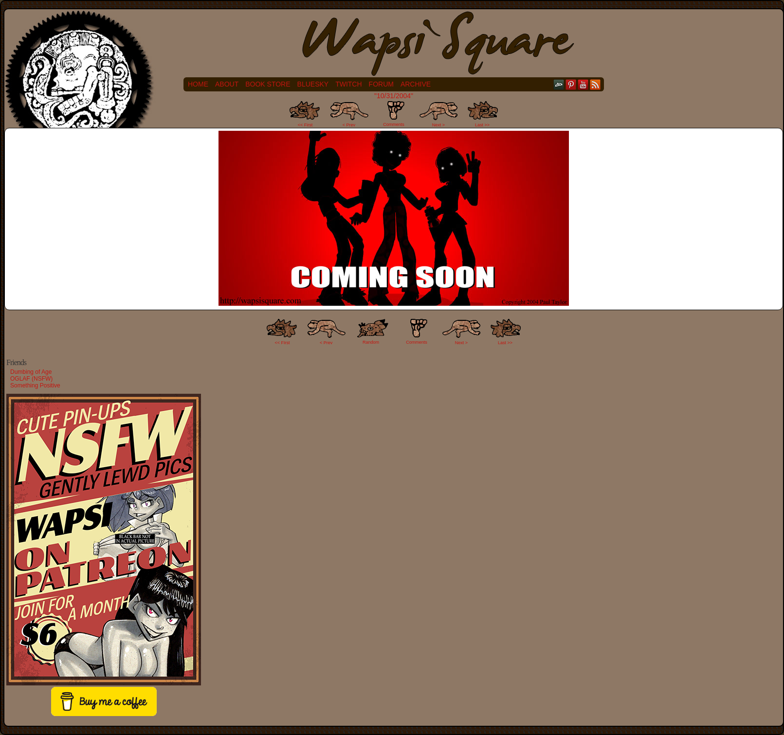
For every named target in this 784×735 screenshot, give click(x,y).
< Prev (349, 124)
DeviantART (559, 84)
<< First (305, 124)
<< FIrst (282, 342)
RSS (595, 84)
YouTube (583, 84)
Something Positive (35, 385)
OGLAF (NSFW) (31, 378)
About (226, 84)
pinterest (571, 84)
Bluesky (313, 84)
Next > (438, 124)
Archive (416, 84)
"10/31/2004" (393, 96)
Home (198, 84)
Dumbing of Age (31, 371)
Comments (393, 114)
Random (371, 342)
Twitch (348, 84)
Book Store (267, 84)
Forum (381, 84)
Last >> (482, 124)
